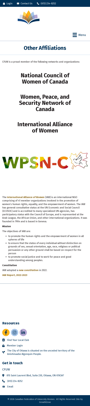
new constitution (28, 270)
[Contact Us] (23, 3)
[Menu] (79, 35)
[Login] (6, 3)
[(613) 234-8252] (45, 3)
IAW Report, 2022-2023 (14, 275)
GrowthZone (45, 402)
